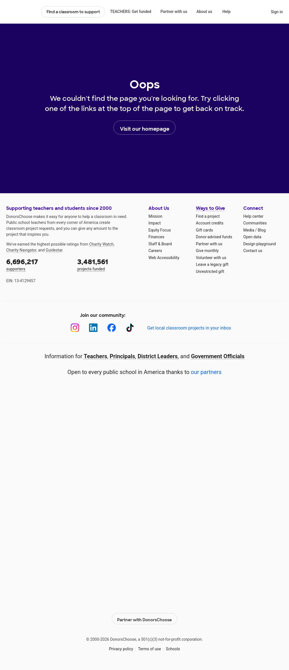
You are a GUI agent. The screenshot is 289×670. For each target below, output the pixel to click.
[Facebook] (112, 328)
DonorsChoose (21, 12)
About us (204, 11)
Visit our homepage (144, 127)
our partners (206, 372)
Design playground (259, 244)
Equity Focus (159, 230)
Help (226, 11)
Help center (253, 216)
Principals (122, 356)
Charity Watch (101, 244)
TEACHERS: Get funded (130, 11)
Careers (155, 250)
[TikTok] (130, 328)
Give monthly (207, 250)
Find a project (208, 216)
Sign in (277, 12)
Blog (262, 230)
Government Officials (218, 356)
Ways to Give (210, 208)
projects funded (109, 264)
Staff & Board (160, 244)
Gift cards (204, 230)
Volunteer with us (211, 257)
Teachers (95, 356)
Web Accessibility (163, 257)
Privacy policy (121, 647)
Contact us (252, 250)
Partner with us (174, 11)
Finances (156, 237)
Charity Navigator (21, 250)
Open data (252, 237)
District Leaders (158, 356)
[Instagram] (75, 328)
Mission (155, 216)
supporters (37, 264)
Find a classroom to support (73, 11)
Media (248, 230)
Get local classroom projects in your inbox (189, 328)
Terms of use (149, 647)
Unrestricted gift (210, 271)
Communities (255, 223)
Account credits (210, 223)
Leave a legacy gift (212, 264)
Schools (173, 647)
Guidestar (54, 250)
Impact (154, 223)
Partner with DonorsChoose (144, 617)
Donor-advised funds (214, 237)
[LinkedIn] (93, 328)
